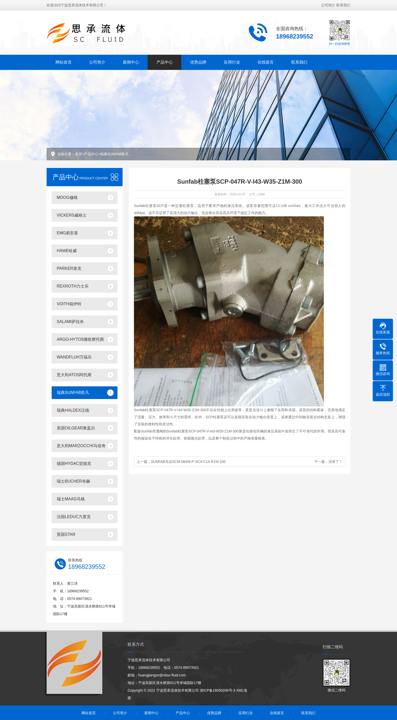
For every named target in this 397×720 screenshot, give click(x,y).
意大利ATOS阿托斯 (74, 375)
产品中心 (164, 62)
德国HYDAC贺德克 (74, 463)
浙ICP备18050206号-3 (217, 690)
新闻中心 (131, 62)
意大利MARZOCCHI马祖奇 (81, 446)
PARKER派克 (69, 268)
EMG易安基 (67, 233)
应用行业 (232, 62)
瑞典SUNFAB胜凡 (114, 154)
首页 (78, 154)
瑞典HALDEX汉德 (73, 410)
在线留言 (265, 62)
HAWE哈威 (67, 251)
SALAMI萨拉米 (70, 321)
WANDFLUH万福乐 (74, 357)
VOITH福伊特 (69, 304)
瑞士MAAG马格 (71, 499)
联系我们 (343, 5)
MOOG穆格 (67, 197)
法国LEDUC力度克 (74, 517)
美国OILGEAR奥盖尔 (76, 428)
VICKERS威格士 (72, 215)
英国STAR (66, 534)
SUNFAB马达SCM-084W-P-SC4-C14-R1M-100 (188, 462)
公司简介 (328, 5)
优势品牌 (198, 62)
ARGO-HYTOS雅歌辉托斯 (80, 339)
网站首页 (63, 62)
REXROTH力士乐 (73, 286)
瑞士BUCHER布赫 (73, 481)
